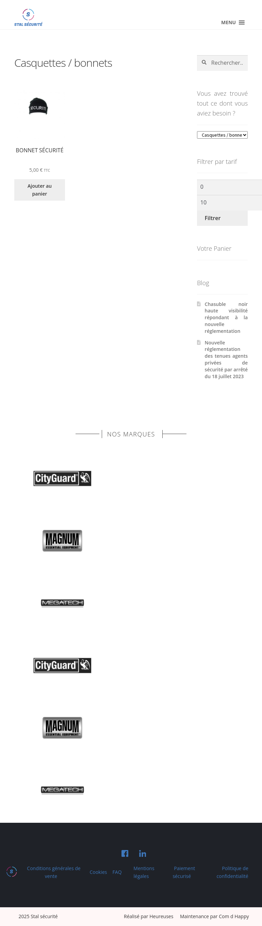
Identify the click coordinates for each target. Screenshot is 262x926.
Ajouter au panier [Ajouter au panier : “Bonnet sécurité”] (40, 190)
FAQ (117, 872)
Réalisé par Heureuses (149, 916)
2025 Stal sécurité (38, 916)
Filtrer (213, 218)
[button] (228, 22)
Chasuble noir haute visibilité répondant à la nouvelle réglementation (226, 317)
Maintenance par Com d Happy (214, 916)
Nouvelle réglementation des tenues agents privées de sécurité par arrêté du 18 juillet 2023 (226, 359)
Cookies (98, 872)
